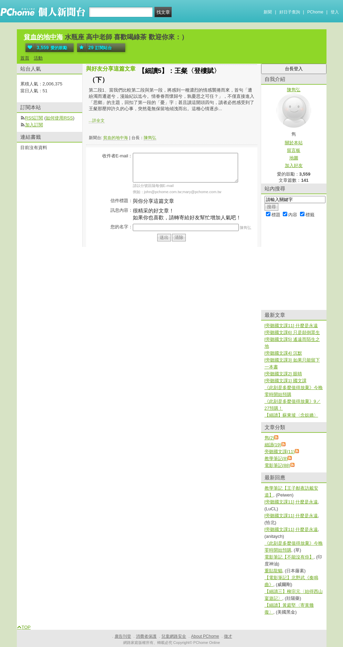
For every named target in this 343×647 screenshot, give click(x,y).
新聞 (268, 12)
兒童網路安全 (173, 636)
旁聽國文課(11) (280, 451)
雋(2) (270, 437)
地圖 (293, 157)
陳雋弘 (150, 137)
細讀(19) (273, 444)
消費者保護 (146, 636)
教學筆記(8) (276, 458)
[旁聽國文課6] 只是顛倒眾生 (292, 332)
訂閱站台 (94, 47)
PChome (315, 12)
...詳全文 (97, 120)
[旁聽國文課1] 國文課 (286, 380)
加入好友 (294, 165)
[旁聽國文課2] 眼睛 (283, 373)
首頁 (24, 58)
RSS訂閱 (34, 118)
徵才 (228, 636)
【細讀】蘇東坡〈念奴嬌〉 (291, 415)
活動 (38, 58)
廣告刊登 (123, 636)
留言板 (293, 150)
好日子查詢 (289, 12)
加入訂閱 (34, 124)
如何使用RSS (59, 118)
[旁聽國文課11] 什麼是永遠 (291, 325)
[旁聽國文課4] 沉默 (283, 353)
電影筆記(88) (277, 465)
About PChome (205, 636)
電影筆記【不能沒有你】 (289, 557)
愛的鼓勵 (46, 47)
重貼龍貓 (273, 570)
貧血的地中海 (43, 37)
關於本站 (294, 142)
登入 (335, 12)
